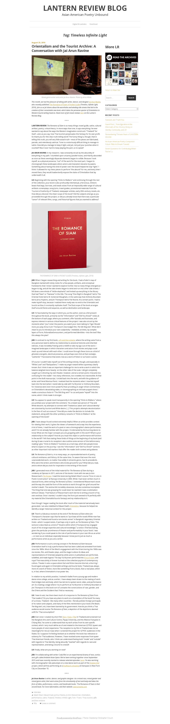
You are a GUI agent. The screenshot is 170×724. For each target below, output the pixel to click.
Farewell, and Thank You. (114, 120)
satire (44, 698)
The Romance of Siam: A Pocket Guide (64, 104)
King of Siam (89, 557)
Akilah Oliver (38, 695)
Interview (37, 692)
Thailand (51, 698)
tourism (90, 698)
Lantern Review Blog (85, 8)
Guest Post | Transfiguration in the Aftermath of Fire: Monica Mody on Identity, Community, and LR (118, 127)
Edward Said (48, 695)
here (82, 113)
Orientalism (74, 506)
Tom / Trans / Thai (69, 617)
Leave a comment (49, 703)
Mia (35, 703)
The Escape (47, 476)
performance (37, 698)
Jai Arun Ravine (94, 102)
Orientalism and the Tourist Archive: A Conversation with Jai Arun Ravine (64, 48)
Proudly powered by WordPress (69, 718)
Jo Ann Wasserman (73, 695)
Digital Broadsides (80, 24)
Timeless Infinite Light (63, 698)
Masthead (93, 24)
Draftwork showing (71, 666)
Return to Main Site (112, 90)
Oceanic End (94, 663)
